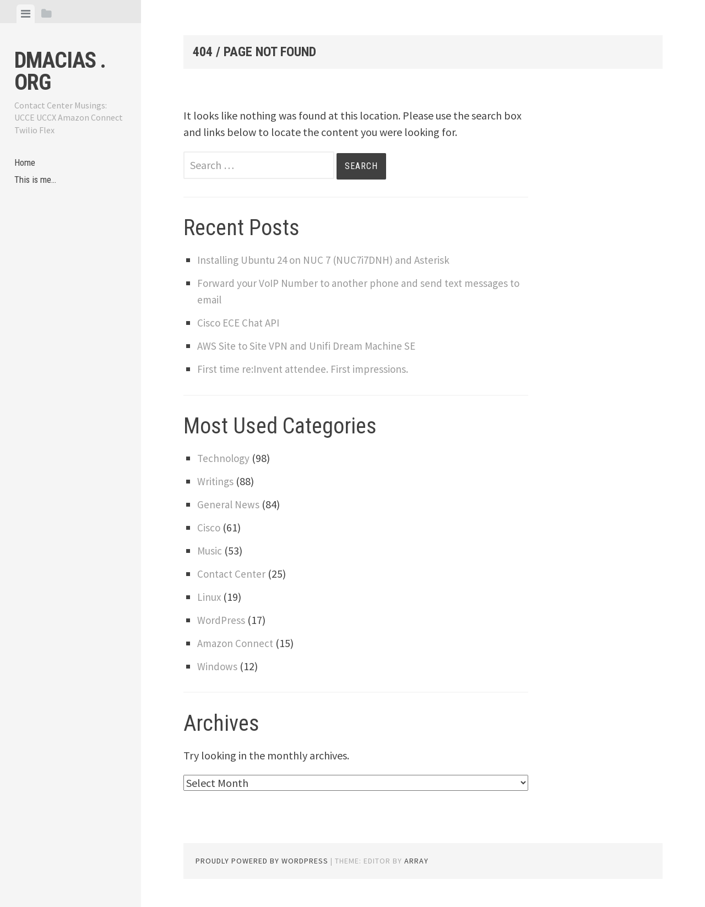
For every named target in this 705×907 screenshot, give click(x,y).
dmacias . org (60, 71)
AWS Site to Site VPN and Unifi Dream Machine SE (310, 345)
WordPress (222, 620)
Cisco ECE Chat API (240, 322)
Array (416, 861)
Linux (209, 597)
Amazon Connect (236, 643)
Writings (216, 481)
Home (25, 164)
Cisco (209, 527)
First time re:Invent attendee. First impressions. (306, 369)
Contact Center (232, 573)
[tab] (26, 13)
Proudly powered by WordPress (262, 861)
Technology (224, 458)
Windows (217, 666)
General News (229, 504)
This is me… (37, 183)
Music (210, 550)
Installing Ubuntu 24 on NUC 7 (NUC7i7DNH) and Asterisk (329, 260)
